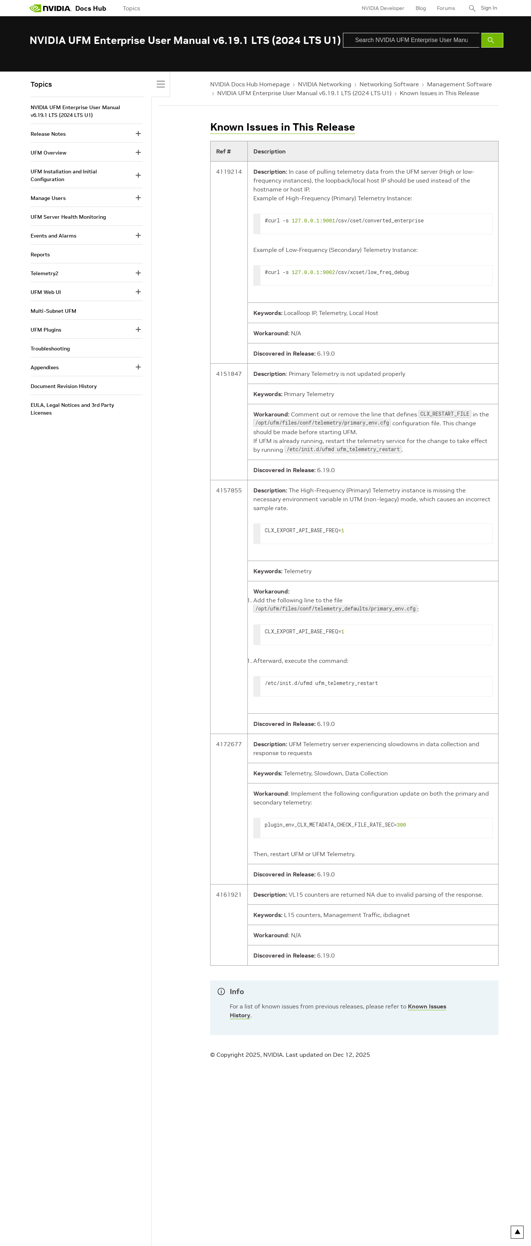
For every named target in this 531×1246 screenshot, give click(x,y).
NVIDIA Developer (381, 8)
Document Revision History (64, 386)
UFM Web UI (46, 292)
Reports (40, 254)
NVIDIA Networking (324, 84)
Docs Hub (90, 8)
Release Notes (48, 134)
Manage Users (48, 198)
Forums (444, 8)
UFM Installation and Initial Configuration (64, 175)
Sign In (488, 8)
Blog (418, 8)
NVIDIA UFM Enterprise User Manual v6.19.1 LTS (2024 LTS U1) (304, 93)
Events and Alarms (53, 235)
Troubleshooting (50, 348)
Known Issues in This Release (439, 93)
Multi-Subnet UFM (53, 311)
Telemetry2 (44, 273)
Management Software (459, 84)
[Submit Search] (492, 40)
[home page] (51, 8)
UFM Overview (48, 152)
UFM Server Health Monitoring (68, 217)
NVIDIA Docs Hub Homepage (250, 84)
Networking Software (389, 84)
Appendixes (45, 367)
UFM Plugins (46, 329)
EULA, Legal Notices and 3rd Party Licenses (72, 409)
